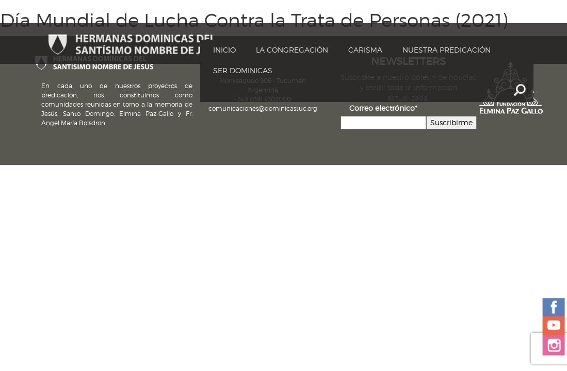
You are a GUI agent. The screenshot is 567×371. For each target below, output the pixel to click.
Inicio (224, 49)
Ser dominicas (242, 70)
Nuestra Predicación (446, 49)
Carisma (365, 49)
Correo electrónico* (383, 108)
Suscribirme (451, 122)
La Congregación (292, 49)
